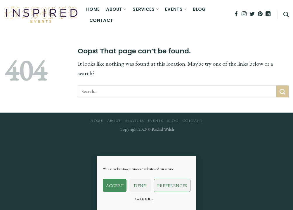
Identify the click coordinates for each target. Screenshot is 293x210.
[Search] (286, 14)
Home (93, 9)
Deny (140, 185)
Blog (199, 9)
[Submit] (282, 91)
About (116, 9)
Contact (101, 20)
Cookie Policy (144, 199)
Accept (115, 185)
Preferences (172, 185)
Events (175, 9)
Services (146, 9)
